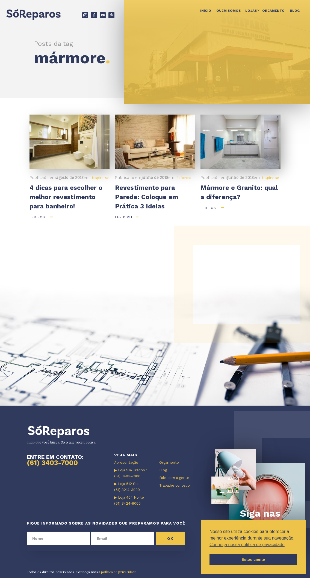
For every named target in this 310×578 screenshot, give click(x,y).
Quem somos (228, 11)
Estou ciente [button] (253, 559)
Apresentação (126, 462)
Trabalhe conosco (174, 485)
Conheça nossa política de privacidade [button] (247, 544)
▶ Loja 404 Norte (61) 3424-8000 (129, 500)
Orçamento (273, 11)
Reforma (183, 177)
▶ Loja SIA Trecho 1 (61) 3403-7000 (130, 473)
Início (205, 11)
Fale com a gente (174, 478)
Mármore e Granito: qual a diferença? (239, 192)
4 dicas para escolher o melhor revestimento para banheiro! (65, 197)
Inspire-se (100, 177)
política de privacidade (119, 572)
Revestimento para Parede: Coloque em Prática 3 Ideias (146, 197)
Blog (295, 11)
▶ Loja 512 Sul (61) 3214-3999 (127, 487)
